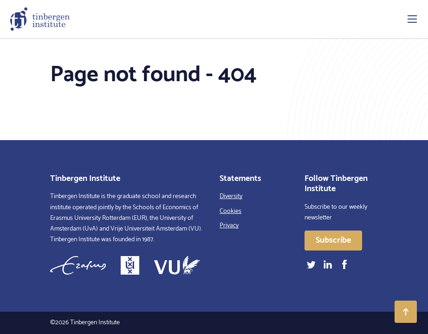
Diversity (231, 196)
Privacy (229, 225)
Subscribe (333, 240)
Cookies (230, 211)
